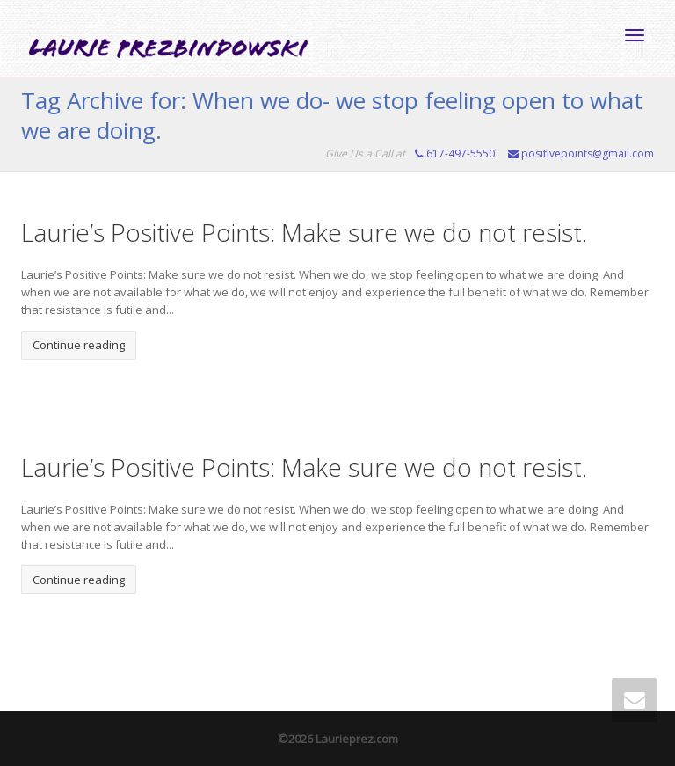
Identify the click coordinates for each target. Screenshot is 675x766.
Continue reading (79, 345)
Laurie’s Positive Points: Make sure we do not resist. (304, 232)
